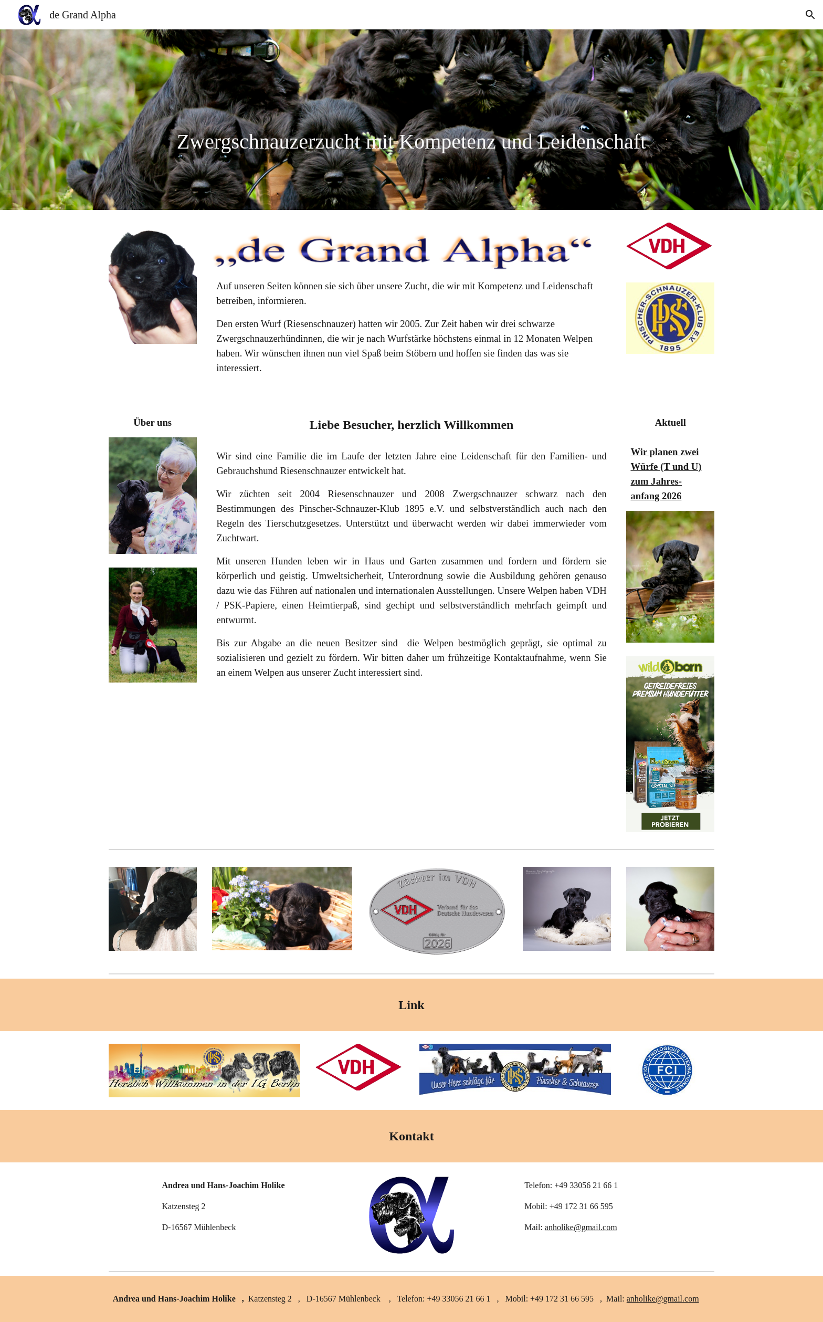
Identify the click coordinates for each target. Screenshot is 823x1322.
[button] (810, 14)
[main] (411, 120)
